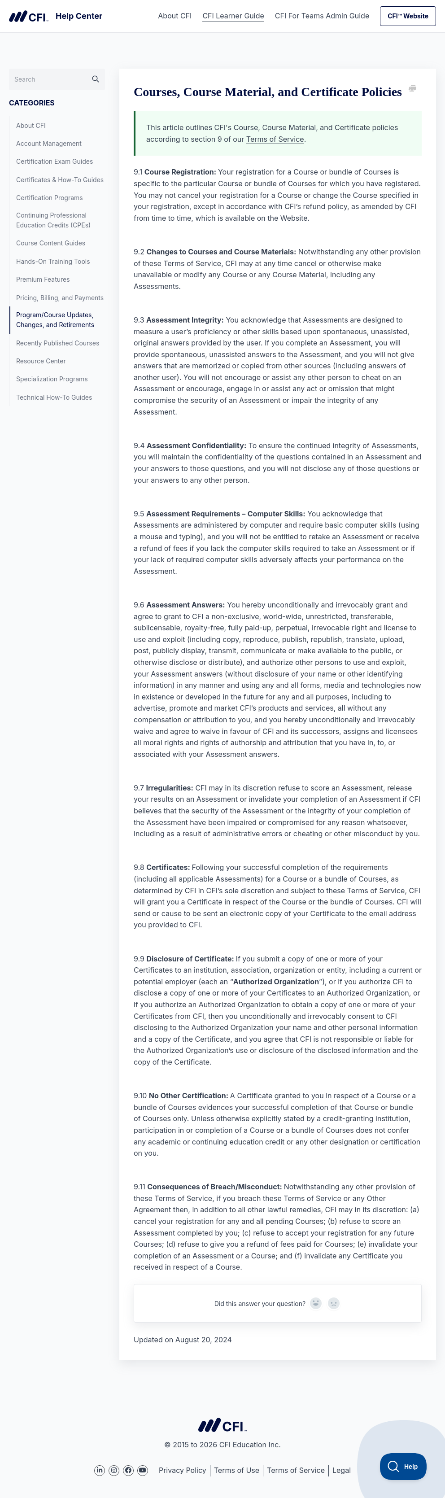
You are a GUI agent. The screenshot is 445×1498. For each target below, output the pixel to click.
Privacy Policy (182, 1470)
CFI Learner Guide (233, 15)
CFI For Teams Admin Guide (322, 15)
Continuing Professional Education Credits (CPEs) (53, 220)
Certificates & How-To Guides (60, 179)
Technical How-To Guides (54, 397)
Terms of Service (275, 139)
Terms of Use (236, 1470)
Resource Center (41, 361)
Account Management (49, 143)
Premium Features (43, 279)
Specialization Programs (52, 379)
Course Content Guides (50, 243)
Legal (341, 1470)
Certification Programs (49, 197)
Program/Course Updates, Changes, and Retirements (55, 319)
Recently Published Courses (57, 343)
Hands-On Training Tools (53, 261)
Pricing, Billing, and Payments (60, 297)
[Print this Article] (411, 89)
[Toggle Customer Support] (403, 1466)
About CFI (175, 15)
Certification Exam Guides (54, 161)
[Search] (57, 79)
